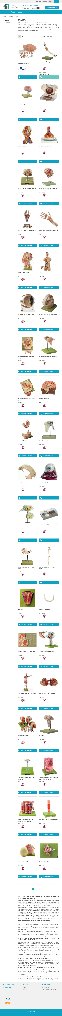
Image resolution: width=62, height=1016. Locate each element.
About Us (38, 1)
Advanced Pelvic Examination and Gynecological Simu (27, 62)
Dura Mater (21, 483)
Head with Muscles (23, 146)
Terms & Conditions (46, 987)
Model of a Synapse (45, 146)
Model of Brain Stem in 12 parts (27, 188)
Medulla (41, 735)
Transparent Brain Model (46, 651)
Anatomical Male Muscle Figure (27, 693)
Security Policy (45, 991)
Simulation (10, 16)
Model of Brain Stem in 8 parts (48, 356)
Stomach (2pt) (22, 440)
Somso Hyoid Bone (44, 609)
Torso (41, 272)
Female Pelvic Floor (44, 104)
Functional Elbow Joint (45, 62)
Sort (44, 36)
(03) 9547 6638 (7, 987)
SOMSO (17, 16)
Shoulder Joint (43, 440)
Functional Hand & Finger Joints (48, 230)
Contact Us (44, 1)
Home (4, 16)
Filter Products (7, 21)
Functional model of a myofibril (48, 819)
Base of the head (23, 861)
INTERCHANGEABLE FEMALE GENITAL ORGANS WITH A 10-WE (48, 694)
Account (51, 1)
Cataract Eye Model (45, 483)
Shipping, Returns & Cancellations (49, 989)
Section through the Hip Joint (26, 651)
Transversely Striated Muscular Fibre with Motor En (48, 778)
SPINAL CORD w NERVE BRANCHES (27, 525)
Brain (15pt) (21, 104)
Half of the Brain (44, 398)
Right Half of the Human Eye (26, 314)
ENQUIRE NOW (52, 7)
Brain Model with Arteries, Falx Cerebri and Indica (48, 188)
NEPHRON (20, 609)
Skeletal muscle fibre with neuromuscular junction (25, 820)
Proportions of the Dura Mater (48, 314)
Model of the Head (23, 272)
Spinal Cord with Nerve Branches (48, 525)
